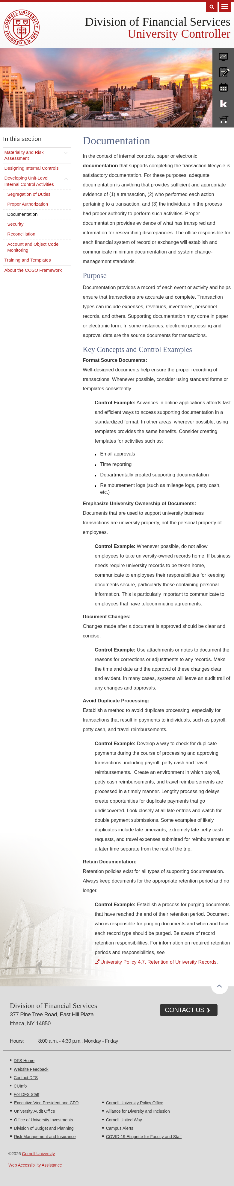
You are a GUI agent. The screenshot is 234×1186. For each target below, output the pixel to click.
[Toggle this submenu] (66, 152)
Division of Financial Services (157, 21)
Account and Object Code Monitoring (32, 247)
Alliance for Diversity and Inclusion (138, 1111)
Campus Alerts (119, 1128)
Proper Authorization (27, 203)
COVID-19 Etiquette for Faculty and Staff (144, 1136)
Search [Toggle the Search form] (212, 7)
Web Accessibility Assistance (35, 1165)
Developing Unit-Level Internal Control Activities (29, 180)
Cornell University (38, 1153)
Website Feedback (31, 1069)
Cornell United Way (124, 1119)
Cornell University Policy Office (134, 1102)
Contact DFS (26, 1077)
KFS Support (223, 102)
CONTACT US (184, 1010)
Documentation (22, 214)
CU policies (223, 70)
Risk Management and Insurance (45, 1136)
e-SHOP (223, 118)
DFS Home (24, 1060)
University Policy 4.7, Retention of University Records (158, 962)
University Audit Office (34, 1111)
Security (15, 224)
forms (223, 54)
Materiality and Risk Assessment (24, 155)
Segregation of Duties (28, 194)
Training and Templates (27, 259)
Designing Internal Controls (31, 168)
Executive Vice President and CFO (46, 1102)
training (223, 86)
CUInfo (20, 1086)
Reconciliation (21, 233)
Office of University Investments (43, 1119)
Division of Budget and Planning (43, 1128)
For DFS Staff (26, 1094)
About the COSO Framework (33, 270)
